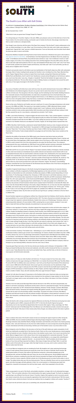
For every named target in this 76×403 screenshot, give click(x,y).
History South (27, 393)
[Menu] (67, 6)
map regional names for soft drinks (15, 56)
